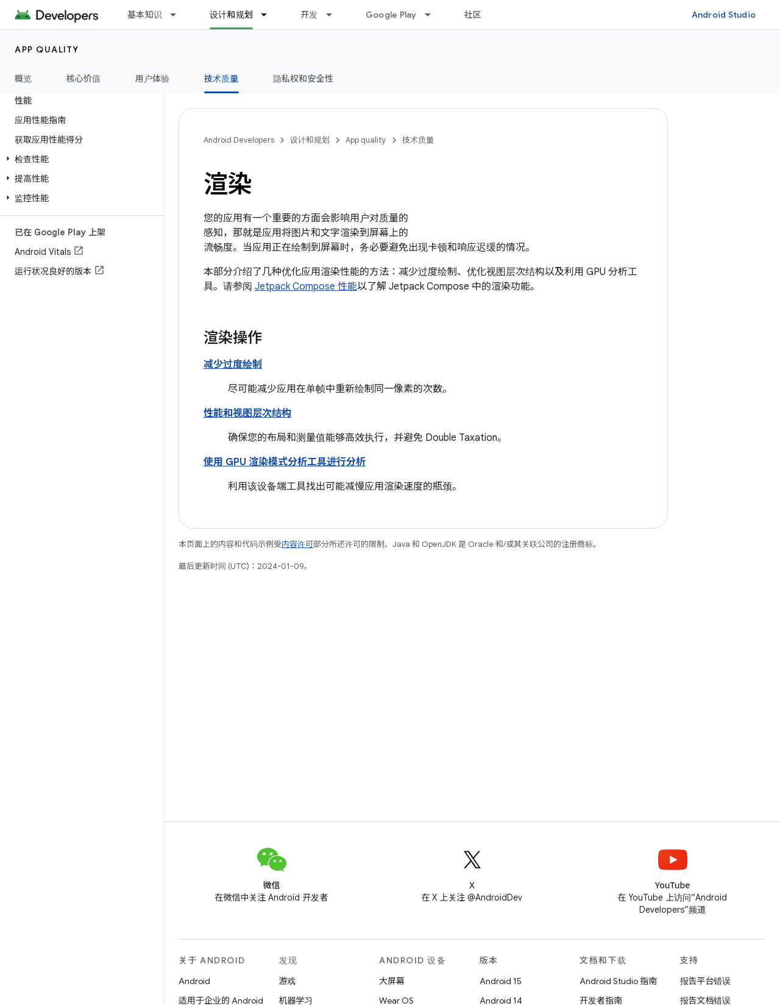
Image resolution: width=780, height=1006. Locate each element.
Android (194, 981)
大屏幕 (392, 981)
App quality (47, 49)
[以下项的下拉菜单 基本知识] (178, 14)
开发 (309, 14)
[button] (79, 159)
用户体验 (152, 78)
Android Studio (724, 14)
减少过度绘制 (233, 365)
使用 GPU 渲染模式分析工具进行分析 (285, 462)
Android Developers (239, 140)
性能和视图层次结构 (247, 413)
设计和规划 (310, 140)
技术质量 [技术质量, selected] (221, 78)
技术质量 (418, 140)
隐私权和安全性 (303, 78)
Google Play (391, 14)
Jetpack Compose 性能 (306, 286)
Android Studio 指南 (618, 981)
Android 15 (501, 981)
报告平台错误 (705, 981)
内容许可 (297, 544)
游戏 (287, 981)
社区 (473, 14)
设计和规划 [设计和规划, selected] (231, 14)
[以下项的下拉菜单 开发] (334, 14)
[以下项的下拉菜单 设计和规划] (269, 14)
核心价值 (83, 78)
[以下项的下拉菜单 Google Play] (433, 14)
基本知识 (144, 14)
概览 (23, 78)
